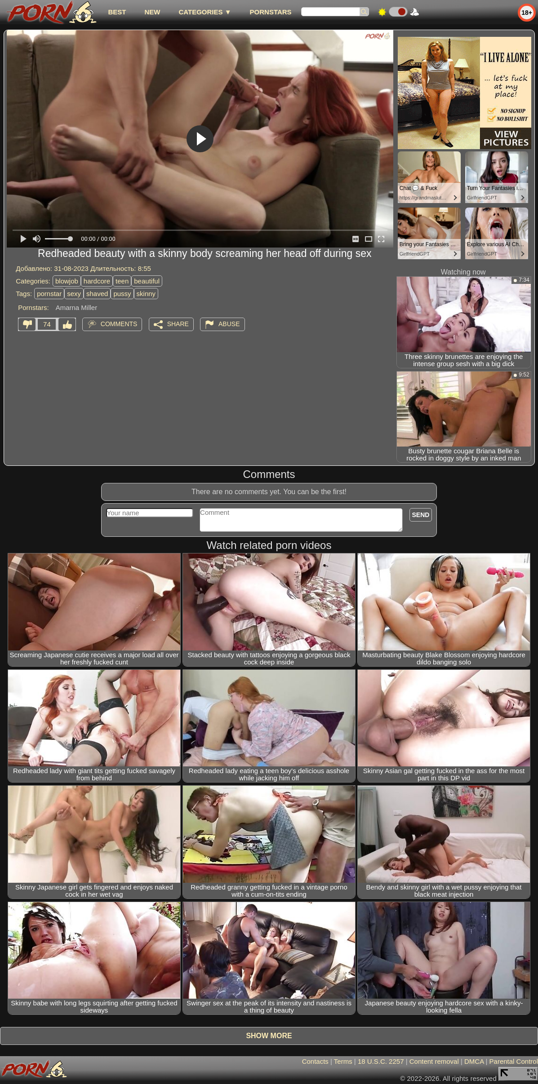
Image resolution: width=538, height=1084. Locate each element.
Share (178, 323)
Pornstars (271, 12)
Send (421, 514)
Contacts (315, 1061)
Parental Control (513, 1061)
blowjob (66, 281)
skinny (146, 293)
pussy (122, 293)
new (152, 12)
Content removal (434, 1061)
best (117, 12)
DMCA (474, 1061)
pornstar (49, 293)
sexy (74, 293)
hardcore (97, 281)
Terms (343, 1061)
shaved (97, 293)
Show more (269, 1036)
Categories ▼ (204, 12)
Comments (119, 323)
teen (122, 281)
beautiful (147, 281)
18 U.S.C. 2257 (381, 1061)
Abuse (229, 323)
